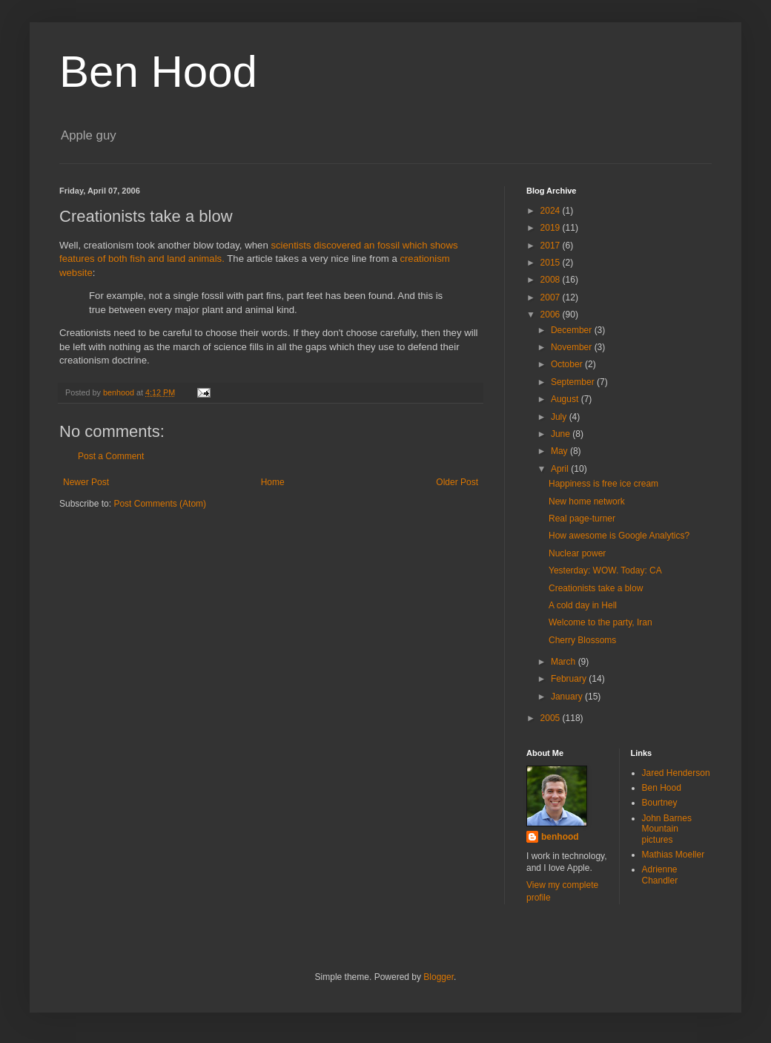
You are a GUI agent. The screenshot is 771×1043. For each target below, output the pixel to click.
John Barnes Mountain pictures (667, 829)
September (574, 382)
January (568, 696)
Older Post (457, 482)
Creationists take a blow (596, 588)
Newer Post (86, 482)
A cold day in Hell (583, 605)
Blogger (438, 977)
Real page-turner (582, 518)
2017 (551, 245)
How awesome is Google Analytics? (619, 535)
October (568, 364)
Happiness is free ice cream (603, 483)
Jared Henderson (676, 773)
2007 (551, 297)
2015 (551, 262)
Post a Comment (111, 456)
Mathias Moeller (673, 854)
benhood (560, 837)
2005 (551, 718)
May (560, 451)
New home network (587, 501)
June (561, 434)
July (560, 417)
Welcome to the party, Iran (600, 622)
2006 (551, 314)
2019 (551, 228)
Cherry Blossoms (582, 640)
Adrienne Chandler (660, 874)
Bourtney (660, 802)
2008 (551, 279)
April (561, 469)
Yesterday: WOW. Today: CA (605, 570)
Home (273, 482)
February (570, 679)
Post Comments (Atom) (159, 504)
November (573, 347)
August (566, 399)
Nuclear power (577, 553)
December (573, 330)
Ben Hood (158, 71)
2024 (551, 210)
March (564, 662)
